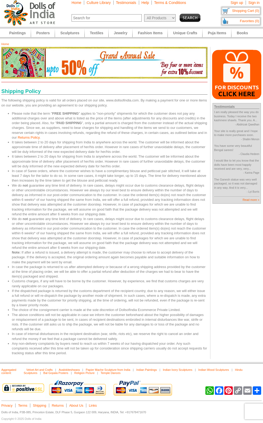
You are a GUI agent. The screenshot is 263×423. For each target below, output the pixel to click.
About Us (76, 405)
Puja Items (217, 33)
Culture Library (99, 3)
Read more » (250, 199)
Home (76, 3)
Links (93, 405)
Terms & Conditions (170, 3)
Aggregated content (8, 371)
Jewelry (120, 33)
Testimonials (126, 3)
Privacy (7, 405)
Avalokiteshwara (69, 369)
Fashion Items (150, 33)
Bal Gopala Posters (55, 373)
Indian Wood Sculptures (213, 369)
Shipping (39, 405)
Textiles (96, 33)
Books (242, 33)
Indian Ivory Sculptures (177, 369)
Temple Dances (110, 373)
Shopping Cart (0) (245, 11)
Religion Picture (84, 373)
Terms (22, 405)
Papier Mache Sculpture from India (108, 369)
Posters (43, 33)
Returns (58, 405)
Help (145, 3)
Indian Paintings (146, 369)
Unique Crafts (185, 33)
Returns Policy (28, 137)
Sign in (254, 3)
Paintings (17, 33)
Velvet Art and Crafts (39, 369)
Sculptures (69, 33)
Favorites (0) (249, 21)
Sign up (237, 3)
